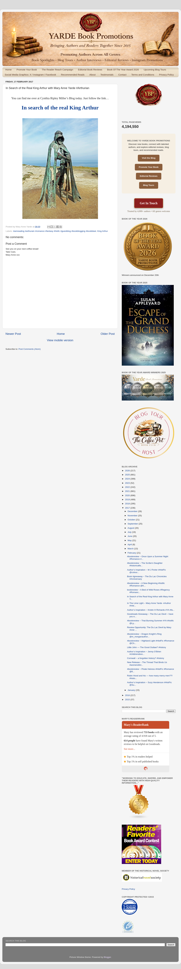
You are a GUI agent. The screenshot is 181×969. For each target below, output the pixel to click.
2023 (127, 483)
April (130, 544)
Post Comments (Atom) (30, 349)
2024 (127, 479)
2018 (127, 503)
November (133, 515)
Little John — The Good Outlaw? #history (146, 647)
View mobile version (60, 340)
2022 (127, 487)
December (133, 511)
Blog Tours (148, 185)
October (132, 519)
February (132, 553)
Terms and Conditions (142, 74)
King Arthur (102, 231)
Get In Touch (148, 203)
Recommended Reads (72, 74)
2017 (127, 508)
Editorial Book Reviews (90, 69)
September (133, 524)
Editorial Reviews (149, 176)
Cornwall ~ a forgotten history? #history (145, 658)
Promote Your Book (27, 69)
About (92, 74)
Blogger (107, 957)
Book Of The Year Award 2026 (123, 69)
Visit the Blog (148, 158)
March (131, 548)
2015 (127, 699)
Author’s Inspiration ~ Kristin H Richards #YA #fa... (151, 610)
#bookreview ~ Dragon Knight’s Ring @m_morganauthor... (144, 635)
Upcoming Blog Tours (155, 69)
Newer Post (13, 333)
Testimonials (106, 74)
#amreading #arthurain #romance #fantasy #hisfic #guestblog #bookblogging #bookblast (54, 231)
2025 (127, 474)
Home (8, 69)
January (132, 690)
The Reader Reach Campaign (57, 69)
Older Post (108, 333)
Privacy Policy (166, 74)
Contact (122, 74)
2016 (127, 695)
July (130, 532)
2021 (127, 491)
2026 (127, 470)
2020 (127, 495)
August (131, 528)
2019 (127, 499)
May (130, 540)
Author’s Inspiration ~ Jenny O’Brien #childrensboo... (144, 652)
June (130, 536)
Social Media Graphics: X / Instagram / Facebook (30, 74)
